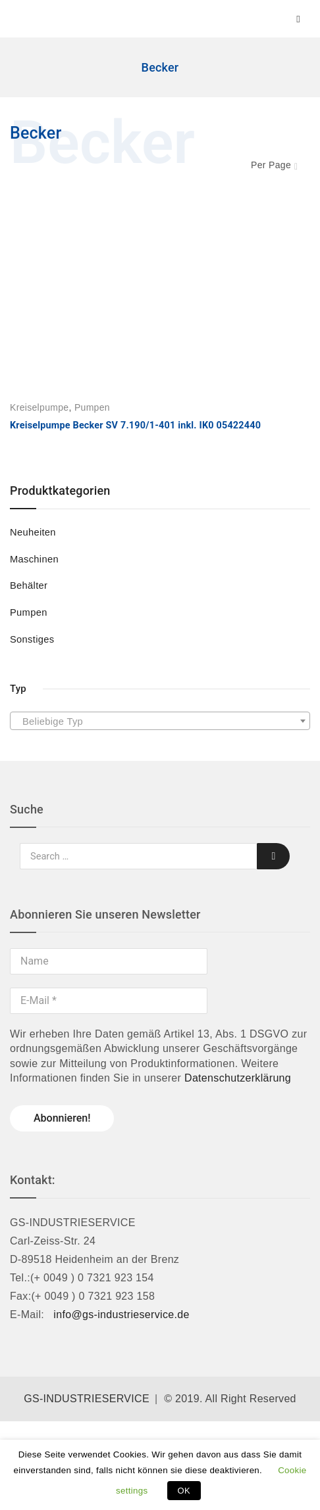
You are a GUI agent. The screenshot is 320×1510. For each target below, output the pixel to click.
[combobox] (160, 721)
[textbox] (160, 721)
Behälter (28, 585)
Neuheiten (33, 532)
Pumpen (28, 612)
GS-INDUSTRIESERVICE (86, 1398)
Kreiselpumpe (39, 407)
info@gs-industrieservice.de (121, 1314)
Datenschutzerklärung (237, 1078)
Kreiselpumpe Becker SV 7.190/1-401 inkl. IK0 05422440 (135, 425)
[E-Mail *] (108, 1001)
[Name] (108, 961)
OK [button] (184, 1491)
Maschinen (34, 559)
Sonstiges (32, 639)
